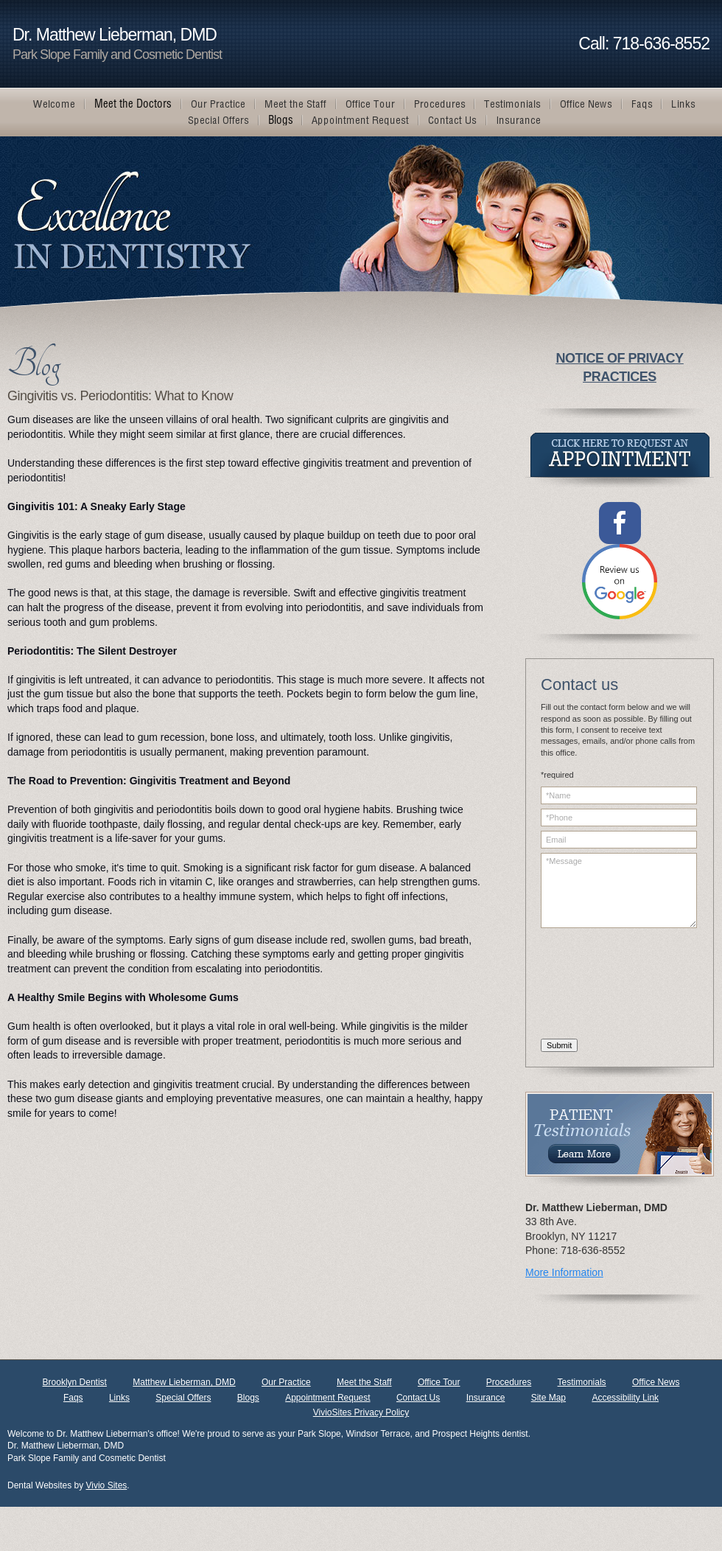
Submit (559, 1045)
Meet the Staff (364, 1382)
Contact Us (418, 1398)
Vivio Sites (106, 1485)
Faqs (73, 1398)
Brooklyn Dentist (75, 1382)
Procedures (508, 1382)
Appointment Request (327, 1398)
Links (119, 1398)
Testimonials (582, 1382)
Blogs (248, 1398)
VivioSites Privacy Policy (361, 1412)
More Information (564, 1272)
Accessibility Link (625, 1398)
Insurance (485, 1398)
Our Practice (286, 1382)
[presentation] (601, 986)
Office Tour (439, 1382)
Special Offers (183, 1398)
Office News (655, 1382)
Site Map (548, 1398)
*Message (619, 890)
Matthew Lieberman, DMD (184, 1382)
